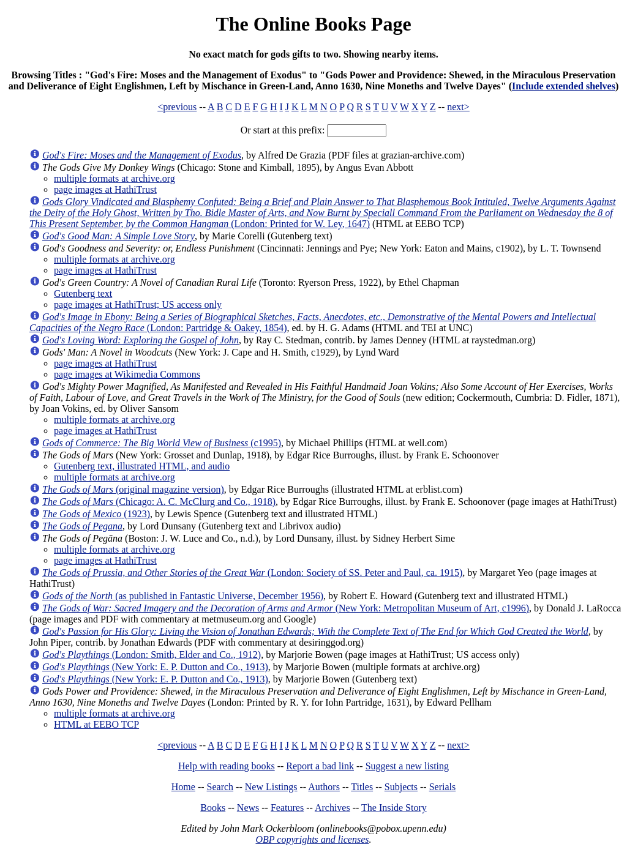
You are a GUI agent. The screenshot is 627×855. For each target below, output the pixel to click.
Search (220, 787)
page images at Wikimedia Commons (127, 374)
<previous (177, 107)
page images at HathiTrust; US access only (138, 304)
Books (212, 807)
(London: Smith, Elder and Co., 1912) (151, 654)
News (248, 807)
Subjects (401, 787)
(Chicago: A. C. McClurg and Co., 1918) (159, 501)
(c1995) (161, 443)
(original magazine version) (133, 489)
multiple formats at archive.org (114, 178)
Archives (332, 807)
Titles (362, 787)
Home (183, 787)
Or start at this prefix (281, 130)
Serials (442, 787)
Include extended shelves (563, 86)
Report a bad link (320, 766)
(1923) (96, 514)
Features (287, 807)
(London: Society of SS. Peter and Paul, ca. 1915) (252, 572)
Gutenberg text (83, 293)
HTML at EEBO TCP (96, 724)
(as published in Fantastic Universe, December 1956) (182, 596)
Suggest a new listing (407, 766)
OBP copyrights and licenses (312, 839)
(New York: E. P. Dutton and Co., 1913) (155, 667)
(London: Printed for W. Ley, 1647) (322, 212)
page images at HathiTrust (105, 189)
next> (458, 107)
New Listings (271, 787)
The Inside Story (394, 807)
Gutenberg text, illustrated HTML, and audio (142, 466)
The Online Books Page (313, 24)
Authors (324, 787)
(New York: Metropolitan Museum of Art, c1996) (285, 608)
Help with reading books (226, 766)
